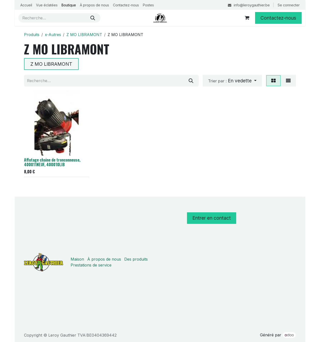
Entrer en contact (211, 218)
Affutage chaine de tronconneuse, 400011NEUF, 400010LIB (52, 162)
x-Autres (53, 34)
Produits (31, 34)
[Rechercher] (92, 18)
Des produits (136, 259)
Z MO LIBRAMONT (84, 34)
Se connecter (289, 5)
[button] (232, 81)
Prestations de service (91, 265)
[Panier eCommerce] (247, 18)
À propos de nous (104, 259)
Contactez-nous (278, 18)
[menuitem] (26, 5)
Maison (77, 259)
